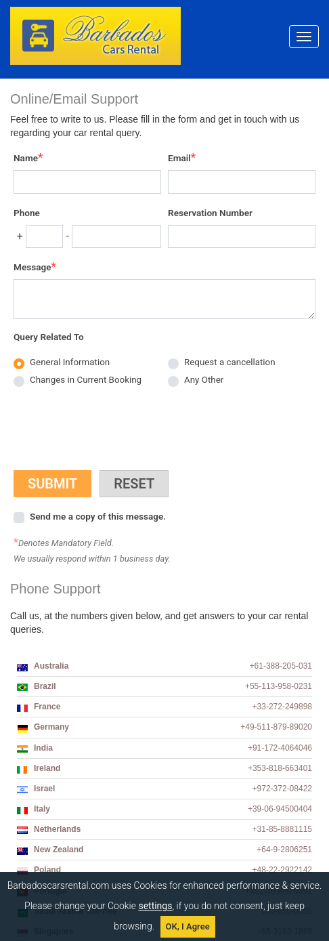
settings (155, 905)
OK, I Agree (188, 926)
